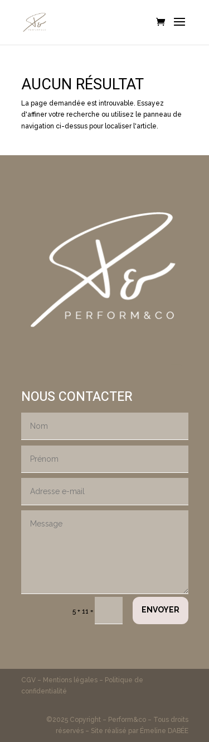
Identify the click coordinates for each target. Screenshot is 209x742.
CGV (29, 680)
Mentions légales (70, 680)
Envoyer (160, 609)
